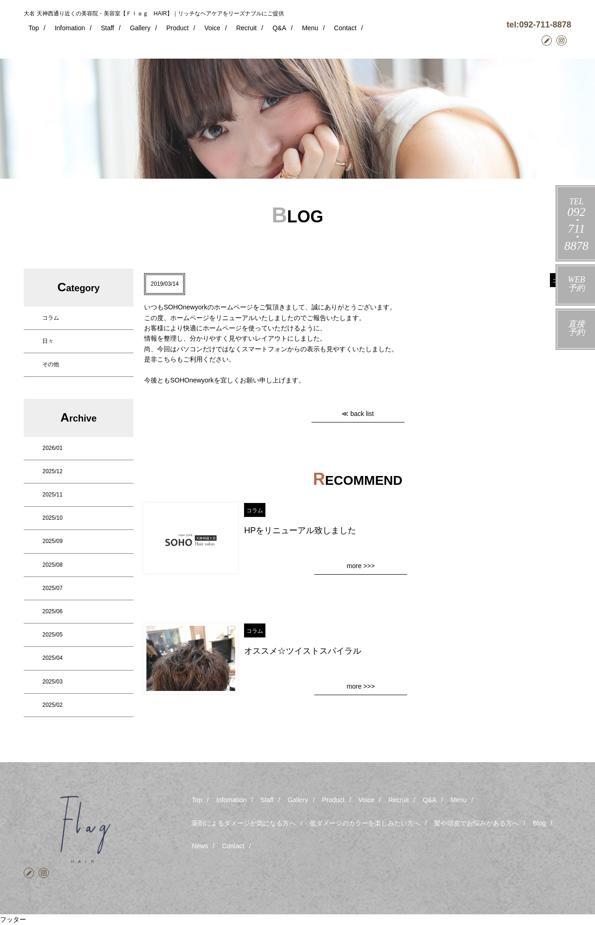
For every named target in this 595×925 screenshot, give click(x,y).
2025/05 (52, 634)
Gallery (140, 28)
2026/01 (52, 448)
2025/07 (52, 588)
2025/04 (52, 658)
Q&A (279, 28)
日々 (47, 341)
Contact (345, 28)
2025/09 (52, 541)
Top (33, 28)
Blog (539, 823)
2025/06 (52, 611)
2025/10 (52, 518)
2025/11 (52, 494)
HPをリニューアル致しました (300, 530)
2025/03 (52, 681)
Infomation (70, 28)
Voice (212, 28)
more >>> (361, 566)
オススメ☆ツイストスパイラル (302, 651)
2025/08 (52, 565)
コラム (50, 318)
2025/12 (52, 471)
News (200, 846)
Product (177, 28)
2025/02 (52, 705)
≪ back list (358, 413)
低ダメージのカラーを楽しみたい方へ (365, 823)
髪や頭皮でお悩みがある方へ (476, 823)
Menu (310, 28)
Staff (107, 28)
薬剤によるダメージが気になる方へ (244, 823)
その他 (50, 364)
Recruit (246, 28)
